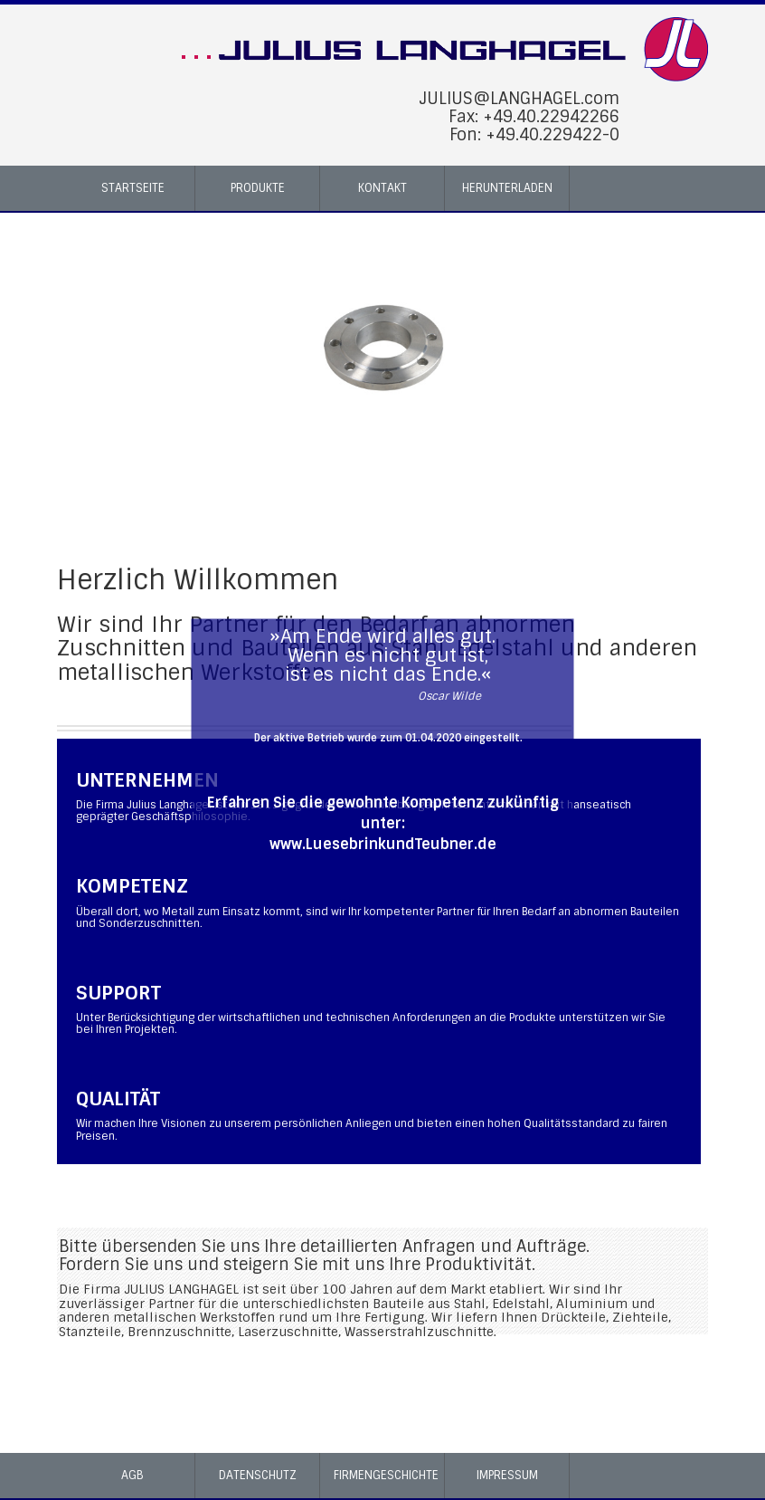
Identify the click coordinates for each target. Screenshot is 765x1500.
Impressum (507, 1475)
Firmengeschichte (386, 1475)
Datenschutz (258, 1475)
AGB (132, 1475)
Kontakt (382, 188)
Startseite (133, 188)
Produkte (258, 188)
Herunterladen (507, 188)
